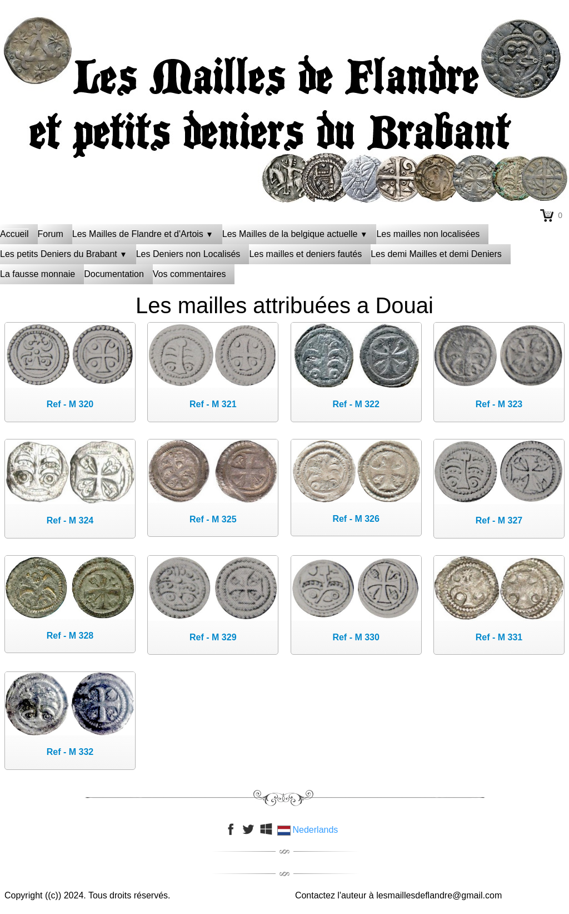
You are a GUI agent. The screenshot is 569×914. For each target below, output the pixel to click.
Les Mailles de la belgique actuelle (295, 234)
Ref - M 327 (499, 520)
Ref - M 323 (499, 404)
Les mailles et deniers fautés (305, 254)
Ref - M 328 (70, 635)
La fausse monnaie (37, 274)
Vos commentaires (189, 274)
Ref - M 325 (212, 519)
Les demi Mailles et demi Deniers (436, 254)
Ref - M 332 (70, 752)
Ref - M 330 (355, 637)
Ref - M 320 (70, 404)
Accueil (14, 234)
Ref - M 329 (212, 637)
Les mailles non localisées (428, 234)
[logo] (284, 42)
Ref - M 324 (70, 520)
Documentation (114, 274)
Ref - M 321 (212, 404)
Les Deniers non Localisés (188, 254)
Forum (50, 234)
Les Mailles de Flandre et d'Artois (142, 234)
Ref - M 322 (355, 404)
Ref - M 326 (355, 518)
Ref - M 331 (499, 637)
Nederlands (309, 829)
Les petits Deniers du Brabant (63, 254)
